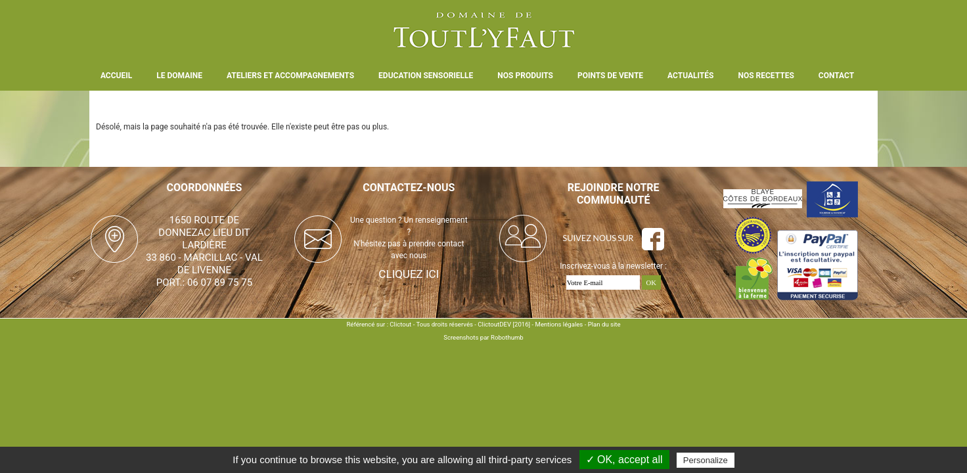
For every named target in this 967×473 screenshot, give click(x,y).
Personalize (705, 460)
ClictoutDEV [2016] (504, 324)
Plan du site (604, 324)
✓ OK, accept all (624, 459)
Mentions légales (559, 324)
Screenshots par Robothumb (483, 337)
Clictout (400, 324)
